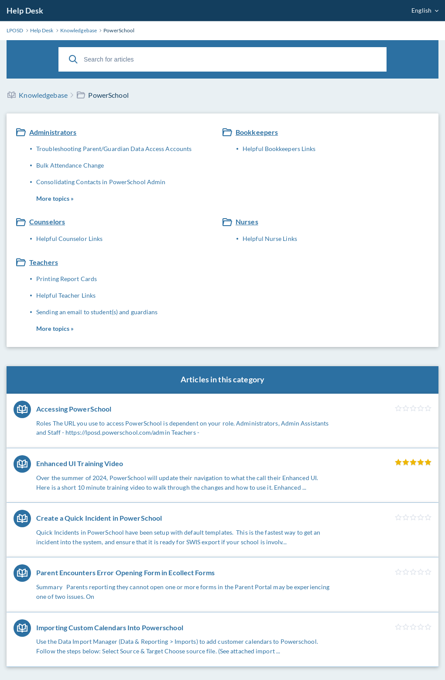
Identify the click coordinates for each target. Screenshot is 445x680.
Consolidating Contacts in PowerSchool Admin (100, 181)
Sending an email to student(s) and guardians (96, 312)
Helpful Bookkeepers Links (279, 148)
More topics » (55, 198)
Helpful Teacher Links (66, 295)
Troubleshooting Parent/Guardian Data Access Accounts (114, 148)
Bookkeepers (257, 132)
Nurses (247, 221)
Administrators (53, 132)
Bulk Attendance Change (70, 165)
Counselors (47, 221)
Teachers (43, 262)
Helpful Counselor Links (69, 238)
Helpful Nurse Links (270, 238)
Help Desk (25, 10)
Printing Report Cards (66, 278)
